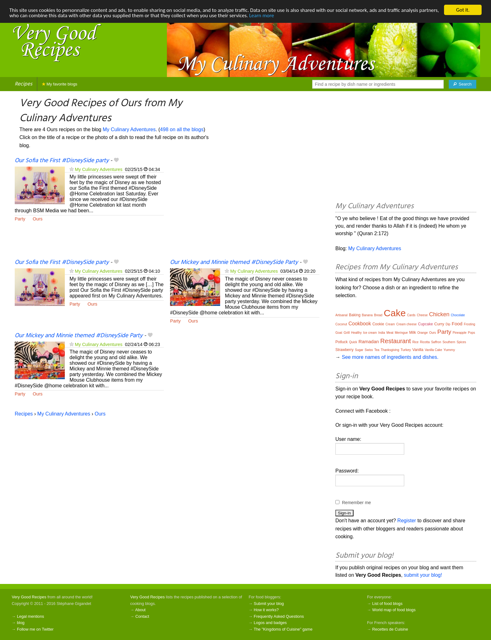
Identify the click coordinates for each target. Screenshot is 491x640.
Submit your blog (269, 603)
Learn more (261, 15)
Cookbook (360, 323)
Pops (471, 332)
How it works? (266, 609)
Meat (389, 332)
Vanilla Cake (433, 350)
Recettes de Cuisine (390, 629)
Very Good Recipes (29, 597)
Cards (411, 315)
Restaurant (395, 341)
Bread (378, 315)
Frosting (469, 324)
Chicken (439, 314)
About (140, 609)
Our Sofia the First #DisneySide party (62, 160)
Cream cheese (406, 324)
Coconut (341, 324)
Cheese (422, 315)
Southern (448, 342)
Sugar (359, 350)
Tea (376, 350)
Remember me (356, 502)
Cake (395, 313)
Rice (415, 342)
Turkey (406, 350)
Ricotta (425, 342)
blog (20, 622)
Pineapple (459, 332)
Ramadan (369, 341)
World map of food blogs (394, 609)
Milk (412, 332)
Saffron (436, 342)
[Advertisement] (244, 207)
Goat (338, 332)
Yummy (449, 350)
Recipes (23, 84)
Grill (347, 332)
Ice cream (370, 332)
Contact (142, 616)
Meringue (401, 332)
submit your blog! (423, 575)
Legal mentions (30, 616)
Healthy (356, 332)
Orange (422, 332)
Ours (38, 218)
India (381, 332)
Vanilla (417, 350)
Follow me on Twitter (35, 629)
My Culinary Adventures (129, 129)
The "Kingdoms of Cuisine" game (283, 629)
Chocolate (458, 315)
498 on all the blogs (182, 129)
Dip (448, 324)
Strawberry (344, 350)
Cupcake (425, 324)
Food (457, 323)
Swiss (369, 350)
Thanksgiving (390, 350)
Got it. (462, 10)
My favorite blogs (59, 84)
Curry (439, 324)
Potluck (341, 342)
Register (406, 520)
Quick (353, 342)
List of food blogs (387, 603)
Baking (354, 315)
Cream (390, 324)
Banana (367, 315)
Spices (461, 342)
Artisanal (341, 315)
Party (20, 218)
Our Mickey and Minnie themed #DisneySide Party (234, 262)
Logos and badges (270, 622)
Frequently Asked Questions (279, 616)
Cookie (378, 324)
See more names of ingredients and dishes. (390, 357)
